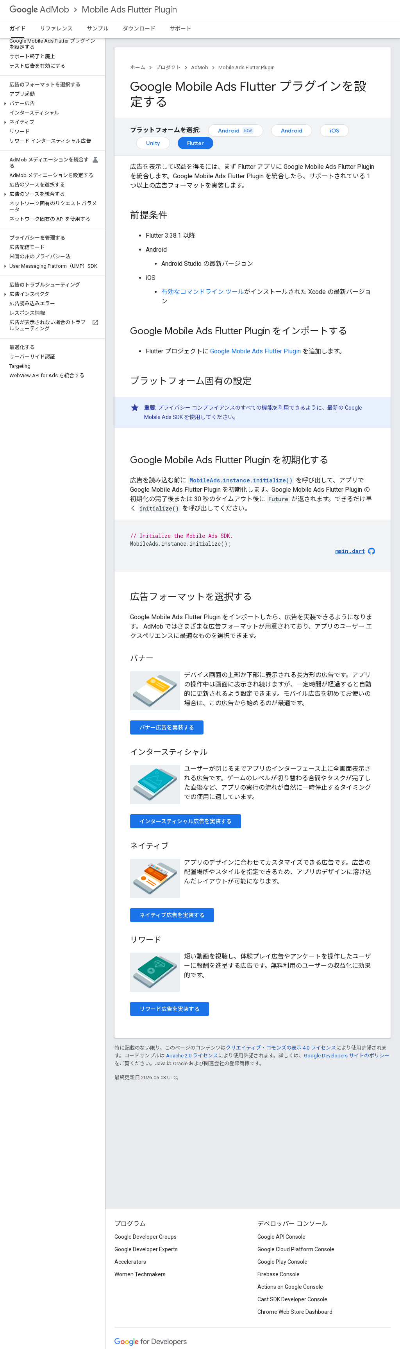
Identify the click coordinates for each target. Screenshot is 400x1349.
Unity (153, 143)
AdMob (39, 9)
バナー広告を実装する (166, 727)
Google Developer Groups (145, 1237)
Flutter (195, 143)
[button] (51, 103)
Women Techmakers (140, 1274)
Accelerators (130, 1262)
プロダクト (168, 67)
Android (236, 130)
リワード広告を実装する (169, 1008)
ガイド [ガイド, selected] (17, 28)
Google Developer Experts (146, 1249)
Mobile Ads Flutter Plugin (129, 9)
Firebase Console (278, 1274)
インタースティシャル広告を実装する (185, 821)
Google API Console (281, 1237)
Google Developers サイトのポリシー (346, 1056)
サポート (180, 28)
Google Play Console (282, 1262)
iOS (334, 130)
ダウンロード (139, 28)
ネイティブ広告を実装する (172, 915)
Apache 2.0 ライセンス (192, 1056)
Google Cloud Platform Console (295, 1249)
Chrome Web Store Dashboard (294, 1312)
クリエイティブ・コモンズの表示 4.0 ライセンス (281, 1048)
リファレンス (56, 28)
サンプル (98, 28)
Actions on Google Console (290, 1287)
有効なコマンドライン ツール (202, 292)
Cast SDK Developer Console (292, 1299)
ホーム (137, 67)
